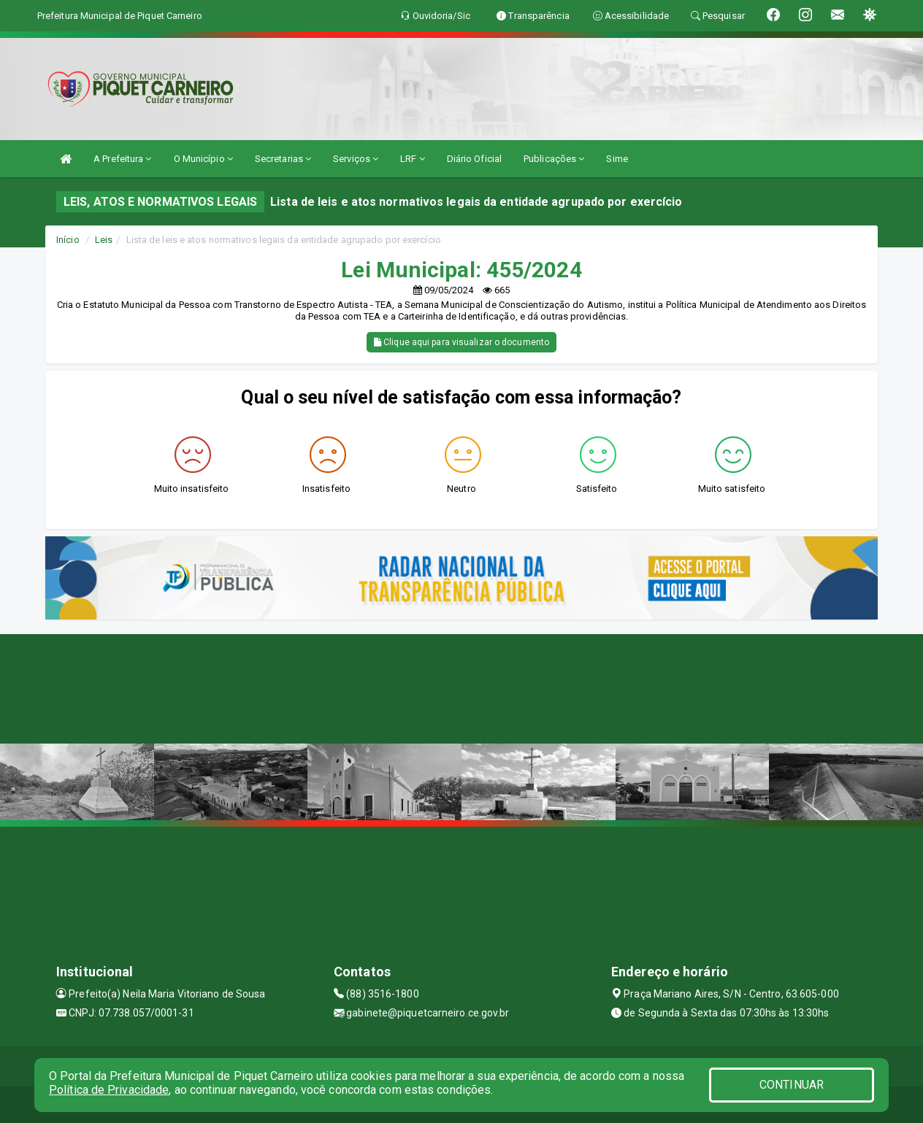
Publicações (554, 158)
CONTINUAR (791, 1085)
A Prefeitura (122, 158)
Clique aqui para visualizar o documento (461, 342)
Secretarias (283, 158)
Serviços (355, 158)
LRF (412, 158)
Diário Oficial (474, 158)
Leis (103, 239)
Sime (616, 158)
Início (68, 239)
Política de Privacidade (109, 1090)
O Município (203, 158)
